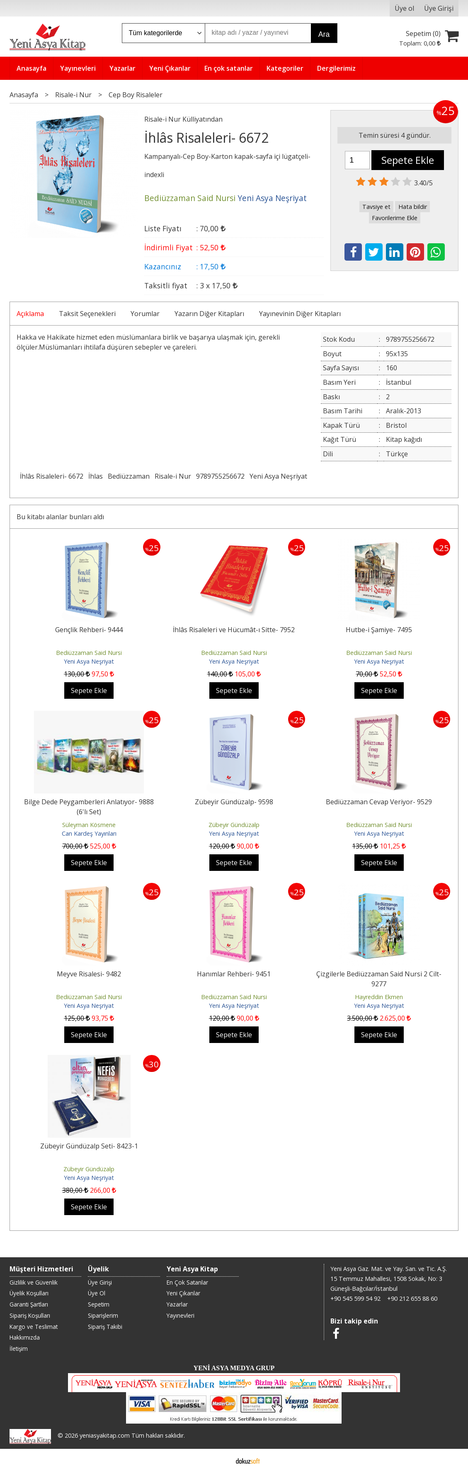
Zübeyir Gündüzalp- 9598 (234, 801)
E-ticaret (221, 1460)
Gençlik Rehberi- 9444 (89, 629)
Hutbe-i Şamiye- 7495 (379, 629)
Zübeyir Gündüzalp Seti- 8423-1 (89, 1146)
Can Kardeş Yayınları (89, 833)
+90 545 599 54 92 (355, 1298)
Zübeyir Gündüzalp (234, 825)
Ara (324, 34)
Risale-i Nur (173, 476)
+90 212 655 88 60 (412, 1298)
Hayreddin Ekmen (379, 997)
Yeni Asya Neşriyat (278, 476)
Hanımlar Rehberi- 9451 (234, 973)
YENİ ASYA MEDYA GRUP (234, 1367)
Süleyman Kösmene (89, 825)
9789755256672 (220, 476)
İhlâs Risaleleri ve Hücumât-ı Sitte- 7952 (234, 629)
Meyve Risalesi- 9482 (89, 973)
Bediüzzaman (129, 476)
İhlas (95, 476)
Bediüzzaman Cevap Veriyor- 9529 (379, 801)
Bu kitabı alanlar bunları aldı (60, 516)
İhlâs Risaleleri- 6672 (51, 476)
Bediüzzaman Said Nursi (89, 653)
